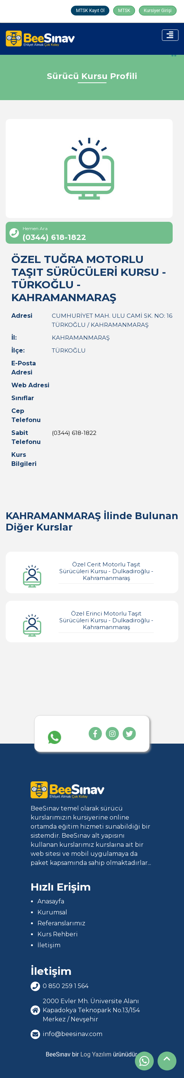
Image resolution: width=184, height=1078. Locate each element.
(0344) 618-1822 (74, 432)
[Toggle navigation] (170, 35)
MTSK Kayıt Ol (90, 10)
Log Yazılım (95, 1054)
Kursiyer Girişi (158, 10)
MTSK (124, 10)
